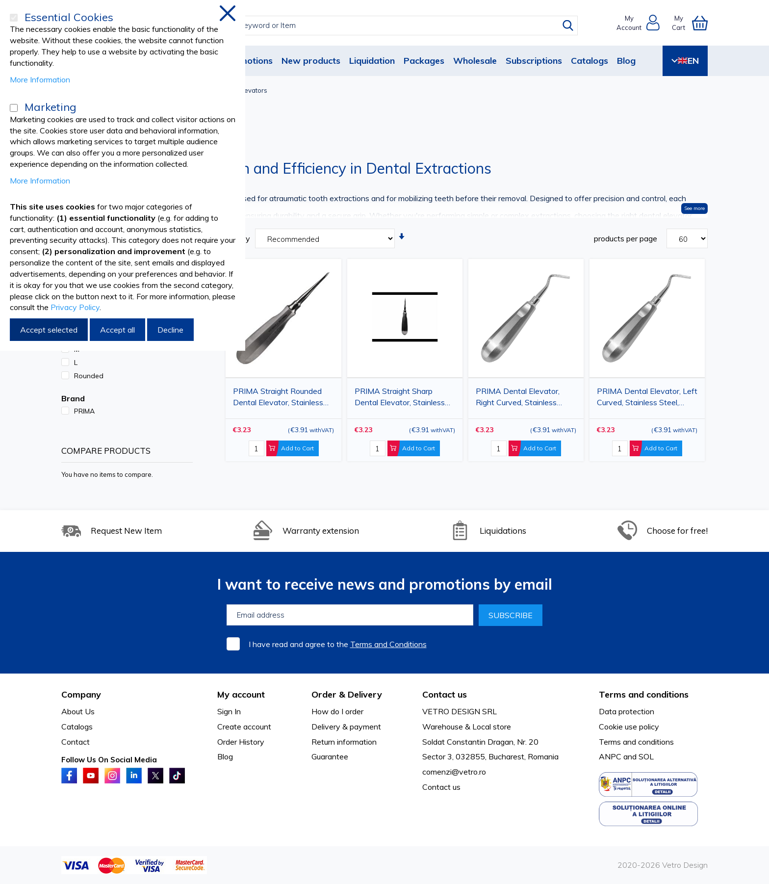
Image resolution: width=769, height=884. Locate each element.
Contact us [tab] (444, 694)
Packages (424, 60)
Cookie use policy (629, 726)
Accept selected (48, 330)
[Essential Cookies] (14, 18)
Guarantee (329, 756)
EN (685, 60)
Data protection (626, 711)
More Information (40, 79)
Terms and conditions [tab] (644, 694)
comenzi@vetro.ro (454, 772)
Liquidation (372, 60)
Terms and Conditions (388, 644)
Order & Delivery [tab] (346, 694)
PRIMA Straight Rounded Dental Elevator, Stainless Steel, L (278, 398)
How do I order (337, 711)
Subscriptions (534, 60)
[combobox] (393, 25)
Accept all (117, 330)
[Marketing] (14, 108)
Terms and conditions (636, 742)
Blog (626, 60)
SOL (646, 756)
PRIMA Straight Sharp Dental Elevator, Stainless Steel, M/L (400, 398)
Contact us (441, 787)
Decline (170, 330)
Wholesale (475, 60)
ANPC (610, 756)
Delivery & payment (346, 726)
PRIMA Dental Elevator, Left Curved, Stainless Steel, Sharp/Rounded (647, 398)
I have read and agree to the (338, 644)
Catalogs (589, 60)
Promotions (248, 60)
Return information (344, 742)
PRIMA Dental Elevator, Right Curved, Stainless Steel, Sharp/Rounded (518, 398)
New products (311, 60)
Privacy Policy (75, 307)
